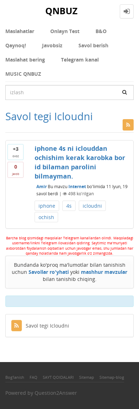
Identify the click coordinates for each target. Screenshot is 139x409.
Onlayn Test (64, 31)
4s (69, 205)
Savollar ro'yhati (49, 272)
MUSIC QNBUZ (23, 73)
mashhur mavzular (104, 272)
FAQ (33, 377)
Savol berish (93, 45)
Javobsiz (52, 45)
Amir (41, 187)
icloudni (92, 205)
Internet (77, 187)
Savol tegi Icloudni (40, 325)
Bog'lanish (14, 377)
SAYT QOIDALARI (58, 377)
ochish (46, 217)
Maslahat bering (25, 59)
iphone (46, 205)
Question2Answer (56, 392)
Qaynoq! (15, 45)
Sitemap (86, 377)
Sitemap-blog (111, 377)
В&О (101, 31)
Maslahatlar (19, 31)
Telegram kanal (80, 59)
